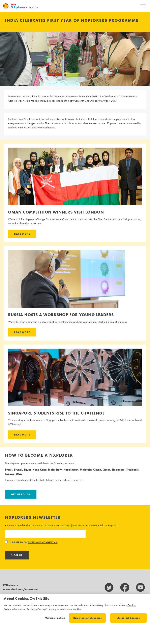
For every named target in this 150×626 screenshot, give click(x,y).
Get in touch (20, 494)
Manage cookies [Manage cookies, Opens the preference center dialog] (55, 618)
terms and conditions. (42, 542)
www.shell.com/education (20, 589)
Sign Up (17, 555)
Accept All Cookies (128, 618)
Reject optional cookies (87, 618)
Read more (22, 233)
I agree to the (31, 542)
